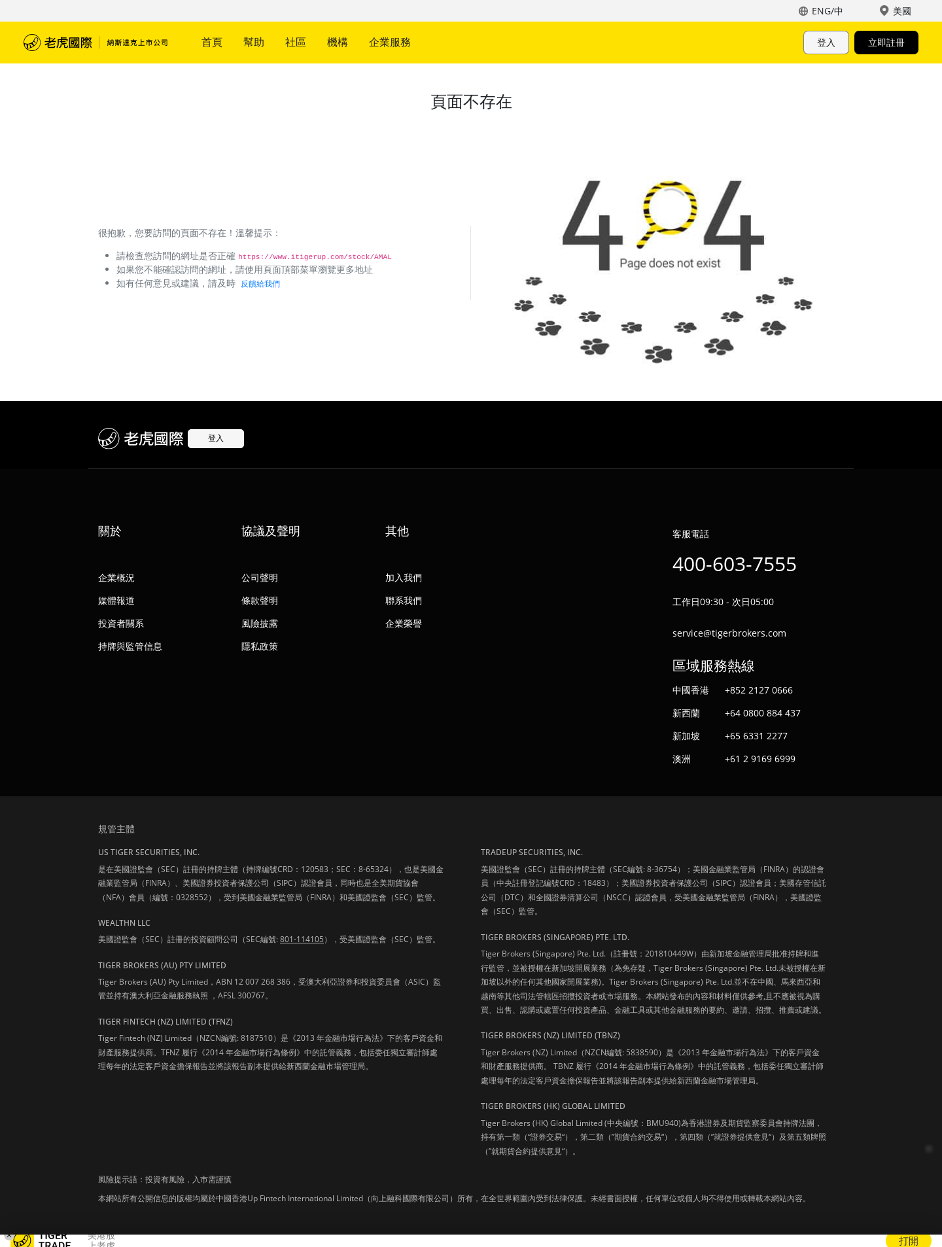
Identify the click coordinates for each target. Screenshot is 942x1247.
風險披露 (259, 623)
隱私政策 (259, 646)
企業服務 (390, 42)
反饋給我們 (260, 283)
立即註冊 (886, 42)
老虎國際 (95, 42)
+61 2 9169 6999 (760, 758)
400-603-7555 (734, 563)
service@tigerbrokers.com (729, 633)
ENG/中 (827, 11)
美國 (902, 11)
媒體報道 (116, 600)
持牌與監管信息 (130, 646)
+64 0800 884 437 (763, 713)
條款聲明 (259, 600)
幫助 (253, 42)
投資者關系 (121, 623)
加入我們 (403, 577)
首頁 (211, 42)
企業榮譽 (403, 623)
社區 (295, 42)
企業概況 (116, 577)
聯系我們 (403, 600)
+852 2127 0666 (759, 690)
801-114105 (302, 939)
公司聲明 (259, 577)
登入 (826, 42)
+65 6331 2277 (756, 735)
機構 (337, 42)
